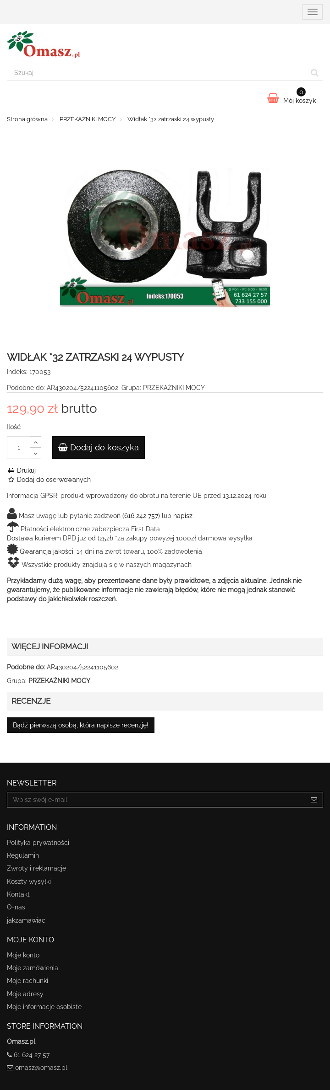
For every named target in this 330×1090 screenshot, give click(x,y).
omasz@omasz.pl (41, 1067)
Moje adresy (25, 994)
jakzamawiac (26, 920)
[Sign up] (314, 799)
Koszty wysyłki (29, 881)
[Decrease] (35, 453)
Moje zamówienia (32, 968)
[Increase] (35, 442)
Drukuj (21, 470)
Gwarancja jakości (46, 551)
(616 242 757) (141, 515)
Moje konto (23, 955)
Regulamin (23, 855)
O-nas (16, 907)
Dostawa (20, 538)
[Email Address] (156, 799)
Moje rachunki (27, 980)
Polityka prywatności (38, 842)
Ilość (14, 427)
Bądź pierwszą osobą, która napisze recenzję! (80, 725)
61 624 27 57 (32, 1054)
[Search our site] (157, 72)
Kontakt (18, 894)
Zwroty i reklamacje (36, 868)
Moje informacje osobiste (44, 1006)
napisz (182, 515)
